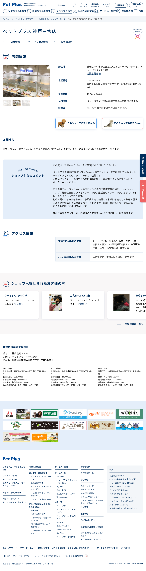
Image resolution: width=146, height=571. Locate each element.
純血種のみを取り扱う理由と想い (123, 508)
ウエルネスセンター (64, 526)
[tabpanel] (26, 81)
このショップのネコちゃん (127, 123)
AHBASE (60, 522)
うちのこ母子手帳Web (119, 490)
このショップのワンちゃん (81, 123)
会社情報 (61, 5)
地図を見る (92, 73)
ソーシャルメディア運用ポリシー (48, 556)
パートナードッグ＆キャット (104, 548)
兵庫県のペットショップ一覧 (50, 19)
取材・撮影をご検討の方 (91, 539)
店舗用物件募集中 (95, 5)
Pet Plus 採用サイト (89, 520)
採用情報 (120, 5)
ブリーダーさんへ (83, 5)
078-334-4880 (94, 80)
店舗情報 (15, 42)
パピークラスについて (119, 505)
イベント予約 (143, 193)
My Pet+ (59, 487)
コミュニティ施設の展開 (41, 499)
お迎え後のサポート (39, 483)
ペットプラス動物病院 (65, 537)
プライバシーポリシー (22, 556)
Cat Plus (59, 533)
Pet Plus (6, 19)
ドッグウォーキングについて (122, 501)
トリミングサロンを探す (13, 502)
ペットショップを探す (24, 19)
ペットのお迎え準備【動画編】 (122, 483)
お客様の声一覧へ (134, 324)
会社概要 (84, 507)
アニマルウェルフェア (90, 497)
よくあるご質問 (106, 5)
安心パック (61, 476)
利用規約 (6, 556)
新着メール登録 (143, 167)
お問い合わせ (136, 5)
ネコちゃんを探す (10, 479)
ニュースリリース (72, 5)
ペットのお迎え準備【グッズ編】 (123, 479)
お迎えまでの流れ (117, 476)
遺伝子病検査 (62, 497)
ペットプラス (62, 506)
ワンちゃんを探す (10, 476)
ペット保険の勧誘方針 (74, 556)
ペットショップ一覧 (11, 499)
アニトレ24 (61, 490)
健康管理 (34, 510)
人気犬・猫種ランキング (120, 487)
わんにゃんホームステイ (66, 494)
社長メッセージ (87, 486)
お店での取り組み (38, 514)
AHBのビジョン (87, 490)
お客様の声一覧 (87, 473)
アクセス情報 (41, 42)
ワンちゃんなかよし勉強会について (124, 497)
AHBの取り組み (87, 493)
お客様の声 (66, 42)
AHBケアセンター (63, 529)
